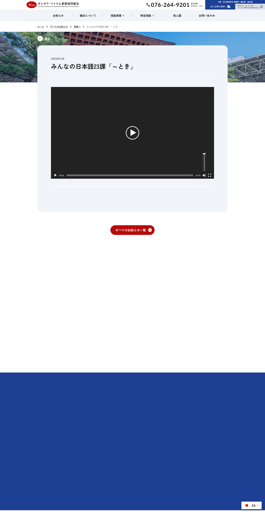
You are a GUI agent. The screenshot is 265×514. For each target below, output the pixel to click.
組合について (88, 15)
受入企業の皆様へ (220, 6)
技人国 (177, 15)
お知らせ (58, 15)
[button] (132, 133)
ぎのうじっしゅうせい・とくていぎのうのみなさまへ (250, 6)
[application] (132, 133)
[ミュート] (204, 175)
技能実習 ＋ (118, 15)
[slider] (130, 175)
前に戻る (70, 38)
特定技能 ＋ (147, 15)
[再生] (55, 175)
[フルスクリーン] (209, 175)
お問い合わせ (207, 15)
